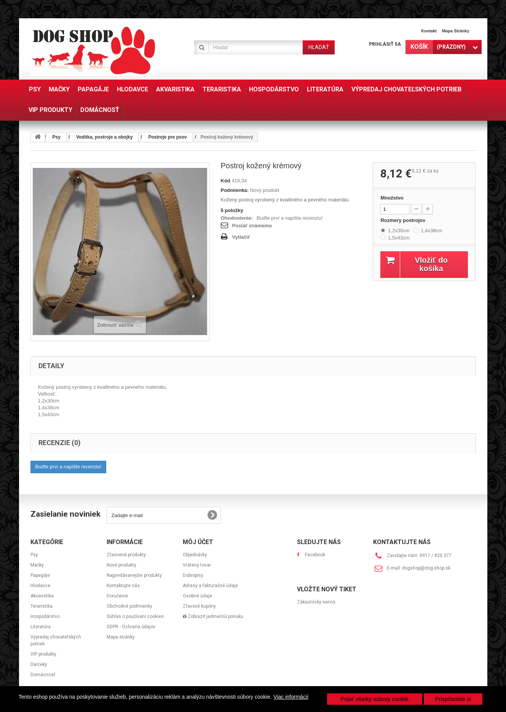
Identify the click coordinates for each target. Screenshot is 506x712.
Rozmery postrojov (403, 220)
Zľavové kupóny (199, 606)
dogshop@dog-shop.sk (426, 568)
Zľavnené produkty (126, 554)
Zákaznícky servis (316, 602)
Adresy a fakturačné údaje (210, 585)
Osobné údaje (197, 596)
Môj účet (198, 542)
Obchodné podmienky (129, 606)
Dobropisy (193, 575)
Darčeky (38, 664)
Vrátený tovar (197, 565)
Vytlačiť (241, 237)
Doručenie (117, 596)
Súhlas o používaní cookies (135, 616)
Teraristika (41, 606)
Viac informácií (290, 697)
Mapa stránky (455, 31)
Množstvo (391, 198)
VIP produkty (43, 654)
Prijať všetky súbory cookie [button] (374, 699)
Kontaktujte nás (123, 585)
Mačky (37, 565)
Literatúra (40, 626)
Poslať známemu (252, 225)
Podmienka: (235, 190)
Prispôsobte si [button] (453, 699)
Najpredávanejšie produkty (134, 575)
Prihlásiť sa (385, 44)
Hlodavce (40, 585)
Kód (225, 181)
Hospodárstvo (45, 616)
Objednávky (195, 554)
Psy (34, 554)
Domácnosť (42, 674)
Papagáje (40, 575)
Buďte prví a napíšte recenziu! (289, 218)
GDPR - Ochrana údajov (131, 626)
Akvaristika (42, 596)
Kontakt (429, 31)
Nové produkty (121, 565)
